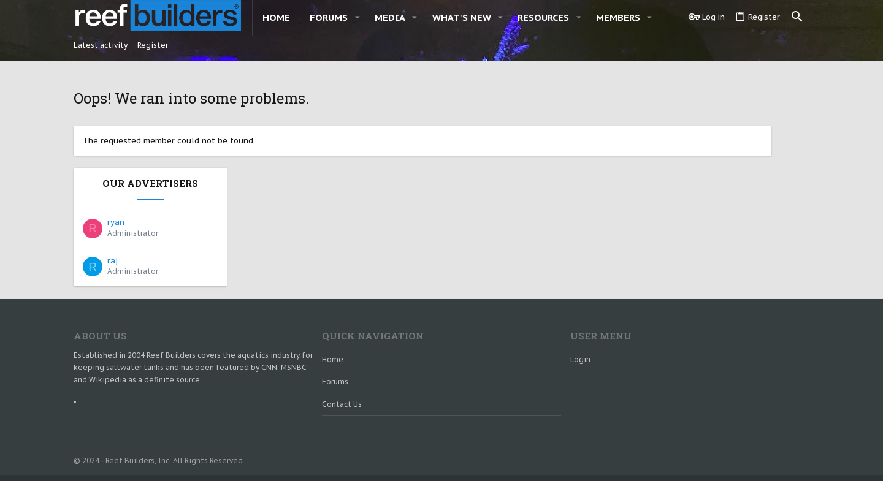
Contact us (342, 362)
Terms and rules (693, 456)
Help (737, 456)
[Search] (797, 17)
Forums (335, 340)
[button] (357, 17)
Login (580, 317)
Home (332, 317)
